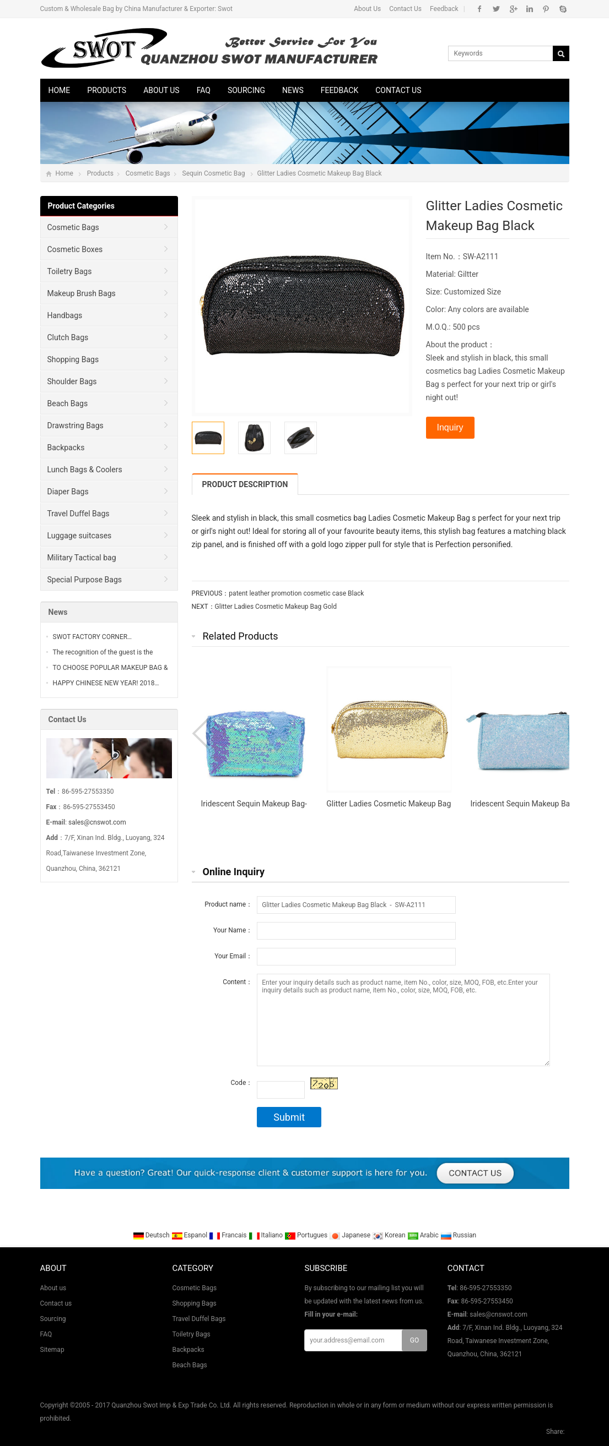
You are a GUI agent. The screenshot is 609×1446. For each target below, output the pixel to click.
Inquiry (450, 427)
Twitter (496, 9)
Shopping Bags (73, 359)
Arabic (423, 1235)
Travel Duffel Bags (78, 513)
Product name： (228, 904)
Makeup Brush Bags (81, 293)
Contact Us (405, 9)
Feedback (444, 9)
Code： (241, 1083)
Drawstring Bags (75, 425)
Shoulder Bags (72, 381)
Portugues (306, 1235)
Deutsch (152, 1235)
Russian (458, 1235)
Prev (203, 734)
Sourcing (246, 90)
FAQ (204, 90)
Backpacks (66, 447)
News (293, 90)
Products (106, 90)
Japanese (350, 1235)
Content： (237, 982)
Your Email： (233, 956)
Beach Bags (67, 403)
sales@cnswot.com (97, 822)
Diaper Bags (68, 491)
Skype (562, 9)
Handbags (65, 315)
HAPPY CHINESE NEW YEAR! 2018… (106, 683)
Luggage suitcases (79, 535)
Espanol (190, 1235)
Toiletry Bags (69, 271)
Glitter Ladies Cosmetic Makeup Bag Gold (276, 606)
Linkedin (529, 9)
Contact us (398, 90)
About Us (367, 9)
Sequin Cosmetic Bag (213, 173)
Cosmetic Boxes (75, 249)
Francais (228, 1235)
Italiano (267, 1235)
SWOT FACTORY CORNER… (92, 637)
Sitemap (52, 1350)
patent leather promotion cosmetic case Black (296, 593)
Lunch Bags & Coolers (84, 469)
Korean (389, 1235)
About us (161, 90)
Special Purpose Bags (84, 579)
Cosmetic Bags (148, 173)
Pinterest (546, 9)
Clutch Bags (68, 337)
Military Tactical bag (81, 557)
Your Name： (232, 930)
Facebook (480, 9)
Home (59, 90)
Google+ (513, 9)
